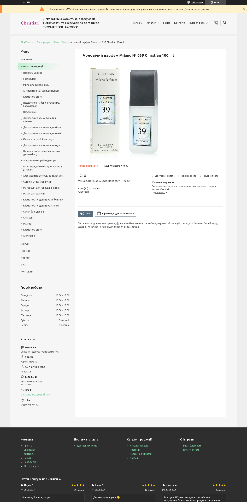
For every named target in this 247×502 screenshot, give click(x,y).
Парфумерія (43, 42)
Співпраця (29, 449)
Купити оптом (191, 449)
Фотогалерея (31, 466)
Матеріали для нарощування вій (41, 187)
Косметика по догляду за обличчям (43, 199)
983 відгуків (197, 2)
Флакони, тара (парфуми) (37, 181)
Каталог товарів (139, 445)
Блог (24, 264)
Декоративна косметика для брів (42, 127)
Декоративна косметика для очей (42, 133)
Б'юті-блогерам (192, 445)
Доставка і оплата (87, 445)
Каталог (151, 22)
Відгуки (25, 243)
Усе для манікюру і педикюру (39, 160)
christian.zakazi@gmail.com (35, 394)
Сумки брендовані (33, 211)
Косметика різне (32, 96)
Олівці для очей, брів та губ (38, 139)
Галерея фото (197, 22)
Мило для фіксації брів (36, 84)
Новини (25, 257)
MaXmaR (27, 223)
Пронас (28, 445)
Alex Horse (29, 235)
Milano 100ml (60, 42)
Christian (28, 217)
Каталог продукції (32, 66)
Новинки (26, 59)
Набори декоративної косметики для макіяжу (41, 153)
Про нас (166, 22)
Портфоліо (30, 462)
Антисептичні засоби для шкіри (41, 90)
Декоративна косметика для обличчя (39, 120)
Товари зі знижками (141, 454)
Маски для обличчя (34, 193)
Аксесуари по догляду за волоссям (43, 175)
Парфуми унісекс (32, 72)
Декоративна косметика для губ (41, 145)
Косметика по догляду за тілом (41, 205)
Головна (138, 22)
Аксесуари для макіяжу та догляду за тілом (42, 168)
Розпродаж (29, 78)
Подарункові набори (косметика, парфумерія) (41, 104)
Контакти (179, 22)
